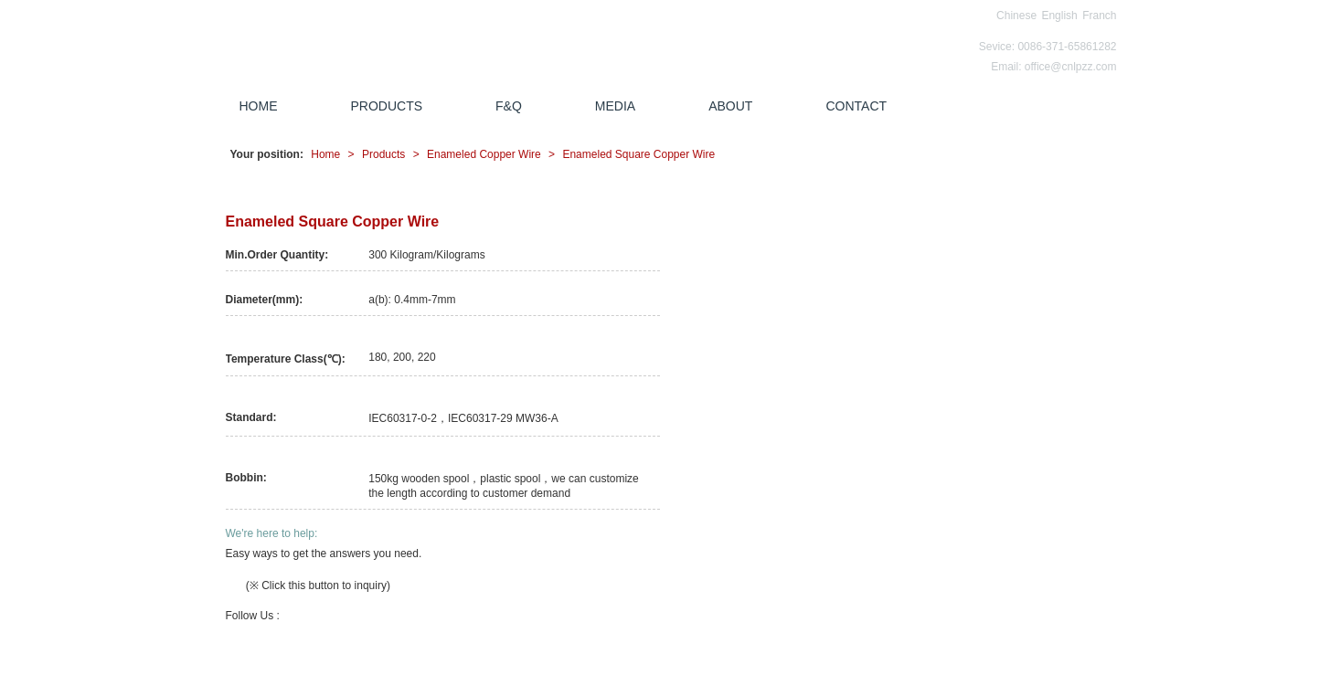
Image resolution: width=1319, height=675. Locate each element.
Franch (1099, 15)
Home (325, 154)
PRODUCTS (387, 106)
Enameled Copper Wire (484, 154)
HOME (258, 106)
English (1059, 15)
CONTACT (856, 106)
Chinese (1016, 15)
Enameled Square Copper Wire (638, 154)
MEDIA (615, 106)
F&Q (508, 106)
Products (383, 154)
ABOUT (730, 106)
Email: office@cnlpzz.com (1053, 66)
